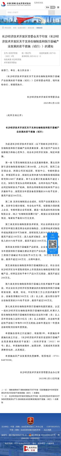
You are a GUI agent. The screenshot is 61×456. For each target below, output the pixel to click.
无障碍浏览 (38, 3)
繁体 (47, 7)
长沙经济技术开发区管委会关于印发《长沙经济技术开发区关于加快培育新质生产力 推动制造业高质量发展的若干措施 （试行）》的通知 (30, 399)
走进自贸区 (22, 28)
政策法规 (30, 28)
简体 (53, 7)
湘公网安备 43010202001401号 (42, 435)
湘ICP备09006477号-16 (17, 435)
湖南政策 (39, 28)
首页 (14, 28)
